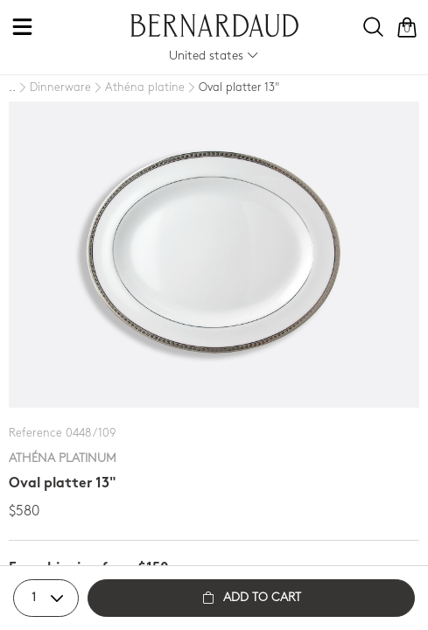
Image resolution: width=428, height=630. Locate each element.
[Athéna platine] (138, 88)
